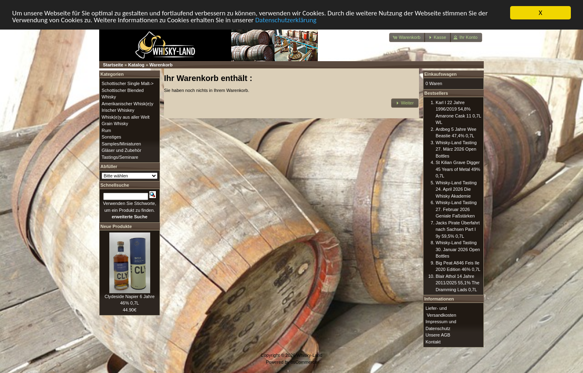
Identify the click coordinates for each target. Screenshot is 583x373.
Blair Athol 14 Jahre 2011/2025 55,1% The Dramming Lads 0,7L (457, 282)
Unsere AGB (438, 335)
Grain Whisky (115, 123)
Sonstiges (111, 136)
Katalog (136, 64)
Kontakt (433, 341)
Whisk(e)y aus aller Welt (125, 116)
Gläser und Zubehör (121, 150)
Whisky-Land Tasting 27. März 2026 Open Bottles (456, 149)
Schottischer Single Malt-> (127, 83)
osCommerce (304, 361)
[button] (407, 37)
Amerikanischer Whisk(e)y (127, 103)
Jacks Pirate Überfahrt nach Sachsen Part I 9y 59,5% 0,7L (458, 229)
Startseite (113, 64)
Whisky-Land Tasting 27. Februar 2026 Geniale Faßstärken (456, 209)
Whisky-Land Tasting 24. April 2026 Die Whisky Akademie (456, 189)
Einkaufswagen (440, 74)
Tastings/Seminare (120, 156)
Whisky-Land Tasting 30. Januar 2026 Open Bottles (458, 249)
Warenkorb (160, 64)
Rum (106, 130)
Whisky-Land (310, 355)
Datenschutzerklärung (285, 19)
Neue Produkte (116, 226)
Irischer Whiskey (118, 110)
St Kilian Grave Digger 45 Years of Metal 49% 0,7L (458, 169)
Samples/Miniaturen (121, 143)
